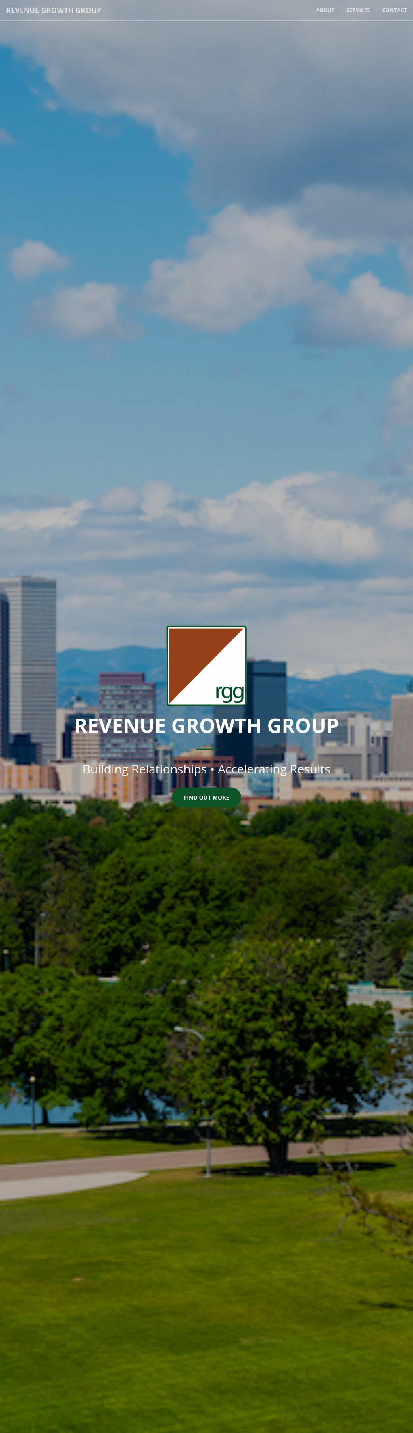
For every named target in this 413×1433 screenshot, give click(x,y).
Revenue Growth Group (53, 10)
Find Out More (206, 797)
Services (358, 10)
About (325, 10)
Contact (394, 10)
